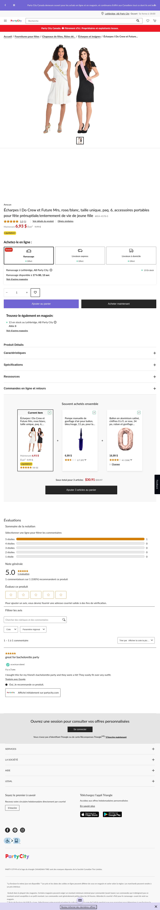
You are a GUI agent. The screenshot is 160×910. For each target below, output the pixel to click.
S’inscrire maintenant (116, 737)
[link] (16, 221)
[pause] (14, 5)
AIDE (80, 770)
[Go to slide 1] (80, 140)
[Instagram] (22, 830)
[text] (35, 467)
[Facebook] (7, 830)
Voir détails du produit (43, 221)
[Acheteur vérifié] (15, 664)
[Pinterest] (15, 830)
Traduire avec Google (15, 679)
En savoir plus (87, 805)
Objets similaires (65, 221)
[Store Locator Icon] (102, 14)
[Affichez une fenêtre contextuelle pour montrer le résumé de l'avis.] (85, 460)
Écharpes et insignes (89, 36)
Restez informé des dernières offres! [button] (78, 907)
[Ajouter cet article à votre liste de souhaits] (35, 292)
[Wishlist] (147, 21)
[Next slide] (154, 5)
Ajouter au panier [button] (41, 303)
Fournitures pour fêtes (27, 36)
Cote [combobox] (11, 629)
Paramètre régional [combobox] (34, 629)
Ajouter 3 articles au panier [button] (81, 490)
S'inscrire (12, 808)
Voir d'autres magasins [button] (17, 279)
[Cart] (154, 21)
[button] (138, 21)
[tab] (28, 255)
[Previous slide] (5, 5)
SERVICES (80, 749)
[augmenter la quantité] (6, 292)
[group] (35, 464)
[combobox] (139, 640)
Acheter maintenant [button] (119, 303)
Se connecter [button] (80, 729)
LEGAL (80, 781)
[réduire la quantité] (27, 292)
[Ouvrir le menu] (5, 21)
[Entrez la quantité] (16, 293)
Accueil (8, 36)
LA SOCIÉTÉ (80, 759)
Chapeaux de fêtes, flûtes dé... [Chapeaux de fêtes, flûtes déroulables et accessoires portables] (58, 36)
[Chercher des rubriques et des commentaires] (35, 619)
